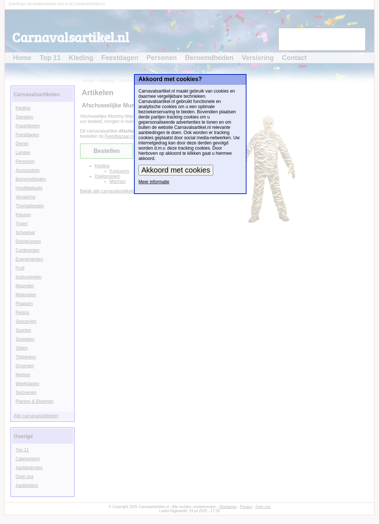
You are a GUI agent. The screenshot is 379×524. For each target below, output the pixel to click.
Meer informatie (153, 181)
